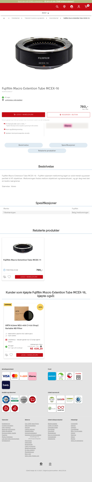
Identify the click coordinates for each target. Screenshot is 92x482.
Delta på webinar (7, 431)
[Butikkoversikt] (64, 7)
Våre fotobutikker (30, 425)
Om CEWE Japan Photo (32, 424)
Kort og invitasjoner (54, 435)
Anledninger (51, 439)
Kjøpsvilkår (28, 442)
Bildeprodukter (52, 424)
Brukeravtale (29, 444)
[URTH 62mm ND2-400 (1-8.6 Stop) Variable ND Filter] (24, 326)
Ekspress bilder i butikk (9, 433)
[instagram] (50, 464)
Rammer (73, 435)
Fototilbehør (75, 429)
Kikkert (73, 433)
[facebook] (41, 464)
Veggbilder (51, 429)
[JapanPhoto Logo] (7, 8)
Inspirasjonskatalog (31, 433)
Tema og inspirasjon (77, 441)
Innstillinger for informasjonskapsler (34, 438)
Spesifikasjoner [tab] (68, 145)
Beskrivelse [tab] (24, 145)
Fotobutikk (74, 424)
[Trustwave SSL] (15, 399)
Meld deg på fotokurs (8, 429)
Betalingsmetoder (30, 448)
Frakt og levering (30, 446)
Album (73, 437)
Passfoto (4, 435)
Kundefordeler (29, 431)
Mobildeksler (52, 433)
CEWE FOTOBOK (53, 425)
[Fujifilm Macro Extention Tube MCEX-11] (23, 255)
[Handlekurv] (86, 7)
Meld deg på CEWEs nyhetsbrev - (46, 1)
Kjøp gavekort (6, 427)
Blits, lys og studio (76, 431)
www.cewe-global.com (32, 456)
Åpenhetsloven (29, 452)
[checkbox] (9, 276)
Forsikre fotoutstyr (7, 425)
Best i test (28, 454)
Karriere (27, 427)
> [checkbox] (5, 276)
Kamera (73, 425)
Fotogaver (51, 431)
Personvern (28, 441)
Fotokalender (52, 437)
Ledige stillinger (30, 429)
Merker (73, 439)
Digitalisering (6, 441)
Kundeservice (6, 424)
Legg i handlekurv (28, 277)
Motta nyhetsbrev (7, 437)
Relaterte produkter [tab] (47, 150)
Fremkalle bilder (53, 427)
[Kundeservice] (72, 7)
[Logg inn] (79, 7)
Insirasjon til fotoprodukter (33, 435)
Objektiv (73, 427)
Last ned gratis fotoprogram (10, 439)
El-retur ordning (30, 450)
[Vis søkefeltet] (57, 7)
